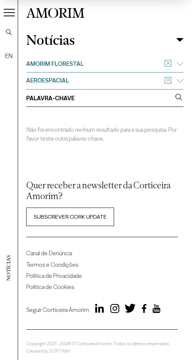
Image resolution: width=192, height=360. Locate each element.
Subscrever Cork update (70, 216)
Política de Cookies (50, 286)
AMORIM (55, 12)
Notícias (50, 40)
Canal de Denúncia (49, 253)
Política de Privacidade (54, 275)
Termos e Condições (52, 264)
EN (9, 56)
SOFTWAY (60, 351)
